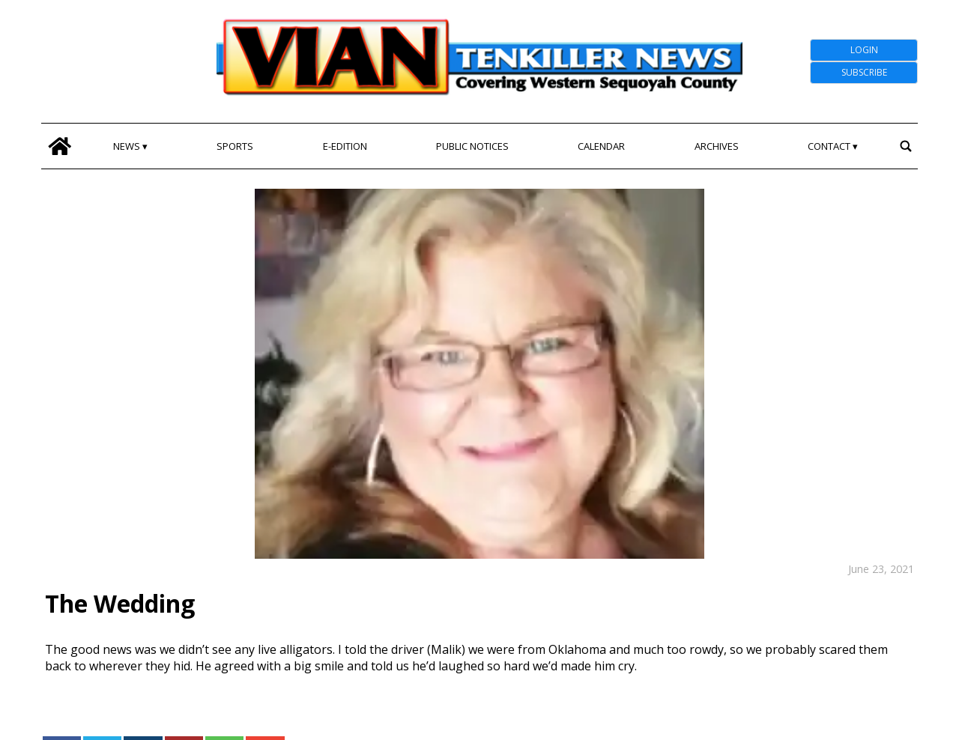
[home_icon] (59, 146)
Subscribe (864, 72)
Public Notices (472, 146)
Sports (235, 146)
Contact (829, 146)
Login (864, 49)
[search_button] (905, 146)
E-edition (345, 146)
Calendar (601, 146)
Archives (717, 146)
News (126, 146)
